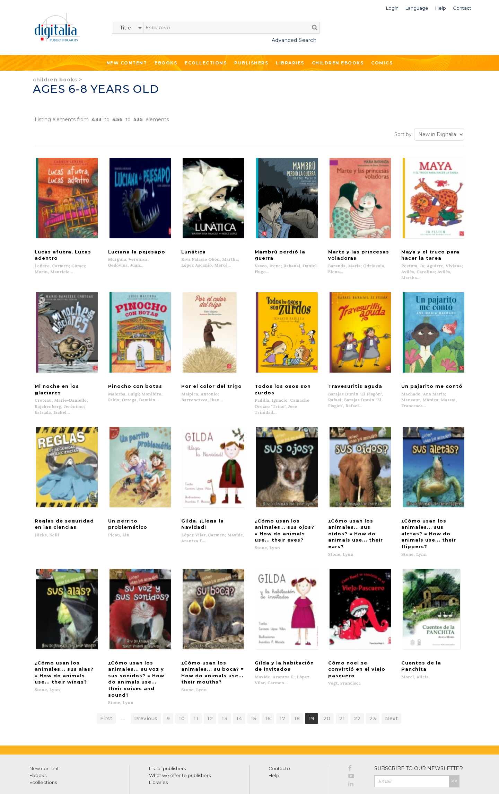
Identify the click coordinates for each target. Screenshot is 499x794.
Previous (146, 686)
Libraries (290, 62)
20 (326, 686)
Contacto (279, 735)
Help (274, 742)
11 (196, 686)
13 (224, 686)
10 (182, 686)
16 (268, 686)
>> (454, 748)
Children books (55, 80)
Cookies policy (119, 781)
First (106, 686)
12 (210, 686)
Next (391, 686)
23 (372, 686)
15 (253, 686)
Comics (382, 62)
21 (342, 686)
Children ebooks (338, 62)
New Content (126, 62)
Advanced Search (294, 40)
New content (44, 735)
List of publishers (167, 735)
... (123, 686)
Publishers (251, 62)
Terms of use (41, 781)
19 (311, 686)
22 (357, 686)
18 (297, 686)
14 (239, 686)
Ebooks (166, 62)
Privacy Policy (444, 763)
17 (282, 686)
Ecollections (206, 62)
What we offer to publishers (180, 742)
